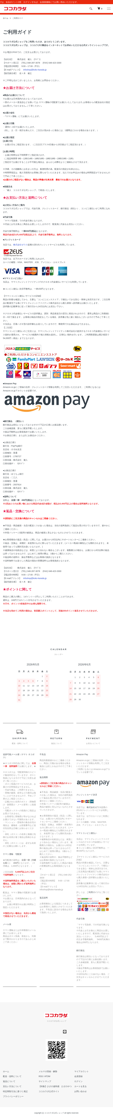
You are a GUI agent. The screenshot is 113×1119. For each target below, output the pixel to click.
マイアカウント (81, 1071)
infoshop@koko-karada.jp (35, 70)
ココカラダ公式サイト (49, 1091)
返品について (9, 1081)
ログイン (78, 1081)
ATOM (47, 1076)
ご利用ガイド (93, 892)
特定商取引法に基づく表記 (15, 1091)
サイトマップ (45, 1081)
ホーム (5, 18)
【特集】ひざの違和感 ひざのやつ (55, 1086)
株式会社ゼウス (20, 244)
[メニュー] (108, 8)
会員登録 (78, 1076)
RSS (41, 1076)
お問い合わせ (80, 1091)
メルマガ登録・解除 (48, 1071)
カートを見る (80, 1086)
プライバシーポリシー (13, 1096)
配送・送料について (12, 1076)
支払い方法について (12, 1086)
